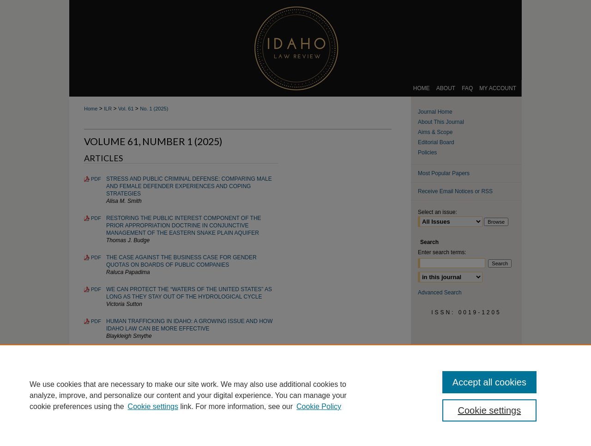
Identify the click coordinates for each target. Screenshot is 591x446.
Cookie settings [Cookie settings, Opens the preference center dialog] (489, 410)
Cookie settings (153, 406)
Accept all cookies (489, 382)
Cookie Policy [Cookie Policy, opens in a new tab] (318, 406)
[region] (295, 395)
